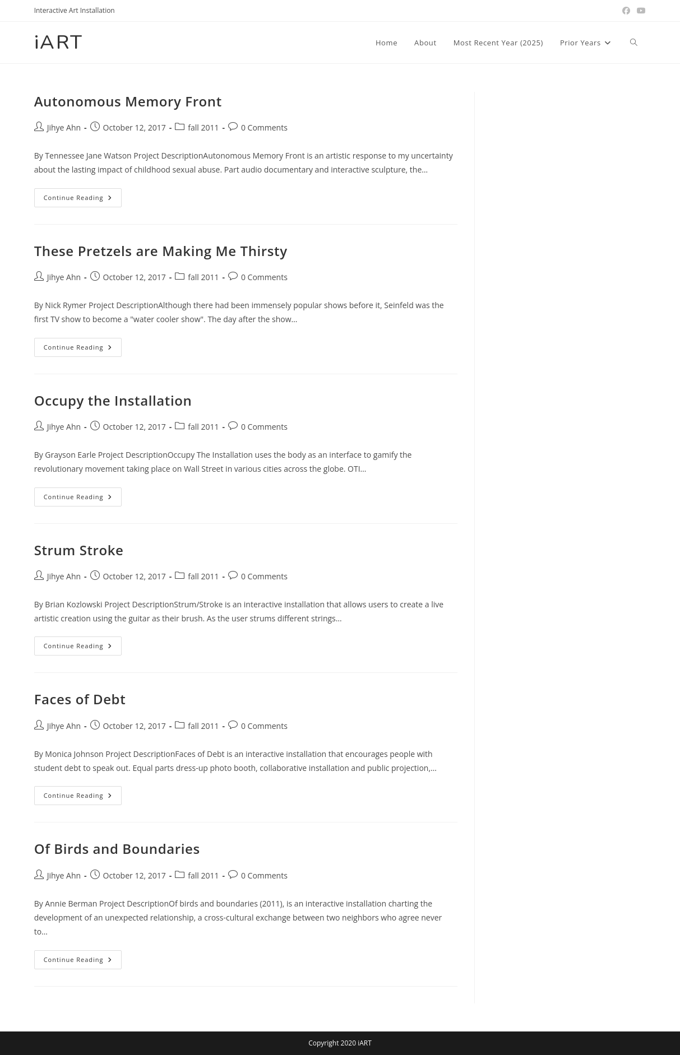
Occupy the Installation (113, 400)
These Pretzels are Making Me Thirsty (161, 250)
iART (59, 42)
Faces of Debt (80, 699)
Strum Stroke (79, 550)
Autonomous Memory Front (128, 101)
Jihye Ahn (64, 127)
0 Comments (264, 127)
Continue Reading (83, 199)
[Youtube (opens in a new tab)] (639, 10)
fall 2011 (203, 127)
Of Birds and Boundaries (117, 848)
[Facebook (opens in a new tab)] (626, 10)
